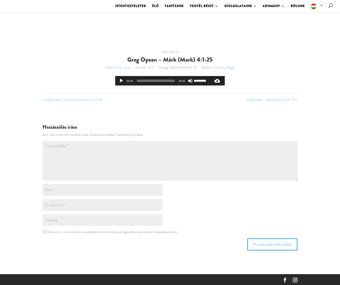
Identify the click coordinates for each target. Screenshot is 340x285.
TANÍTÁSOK (174, 6)
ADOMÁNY (271, 6)
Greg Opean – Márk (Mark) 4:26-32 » (272, 99)
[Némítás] (190, 80)
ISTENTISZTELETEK (130, 6)
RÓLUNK (298, 6)
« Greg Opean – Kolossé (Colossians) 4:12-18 (72, 99)
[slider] (156, 81)
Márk (150, 67)
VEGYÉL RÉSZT (202, 6)
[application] (162, 80)
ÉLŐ (155, 6)
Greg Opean (123, 67)
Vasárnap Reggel (224, 67)
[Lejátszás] (121, 80)
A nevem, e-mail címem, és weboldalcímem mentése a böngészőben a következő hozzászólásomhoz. (113, 232)
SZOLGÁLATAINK (238, 6)
